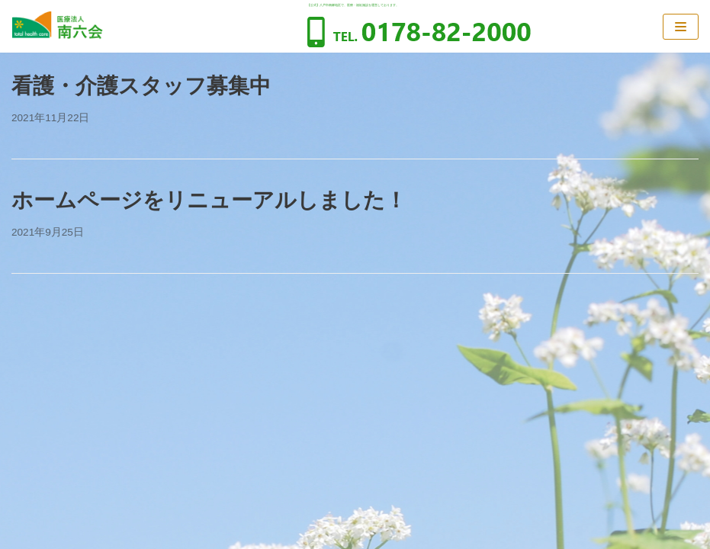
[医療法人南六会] (57, 26)
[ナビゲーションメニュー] (681, 27)
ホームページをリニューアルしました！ (208, 200)
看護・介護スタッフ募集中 (141, 86)
